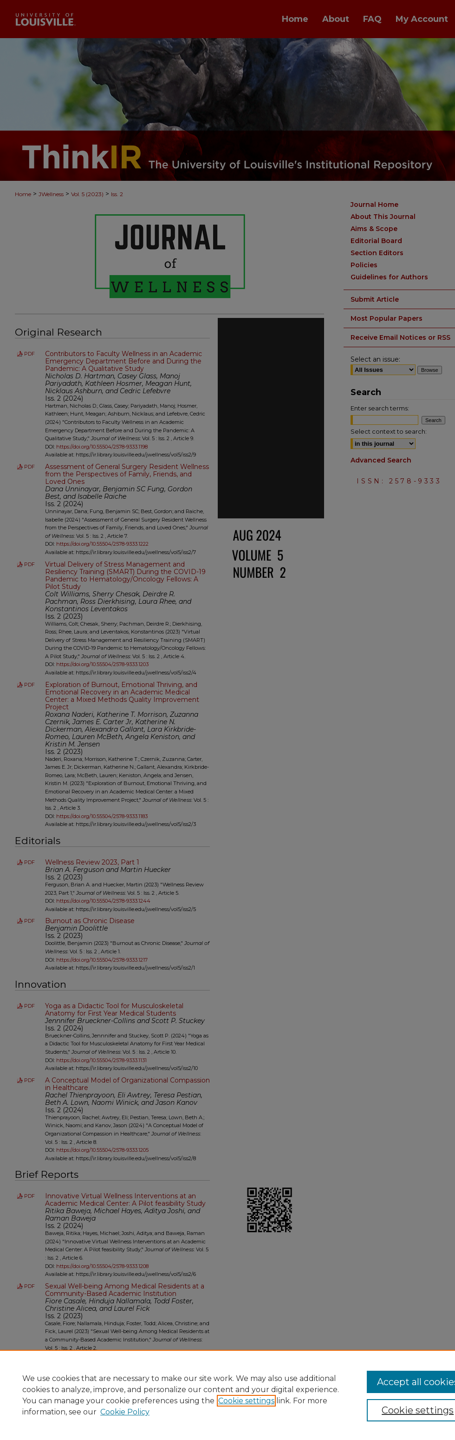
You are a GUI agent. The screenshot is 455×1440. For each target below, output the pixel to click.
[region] (227, 1395)
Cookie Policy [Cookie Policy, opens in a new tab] (125, 1411)
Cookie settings (246, 1400)
